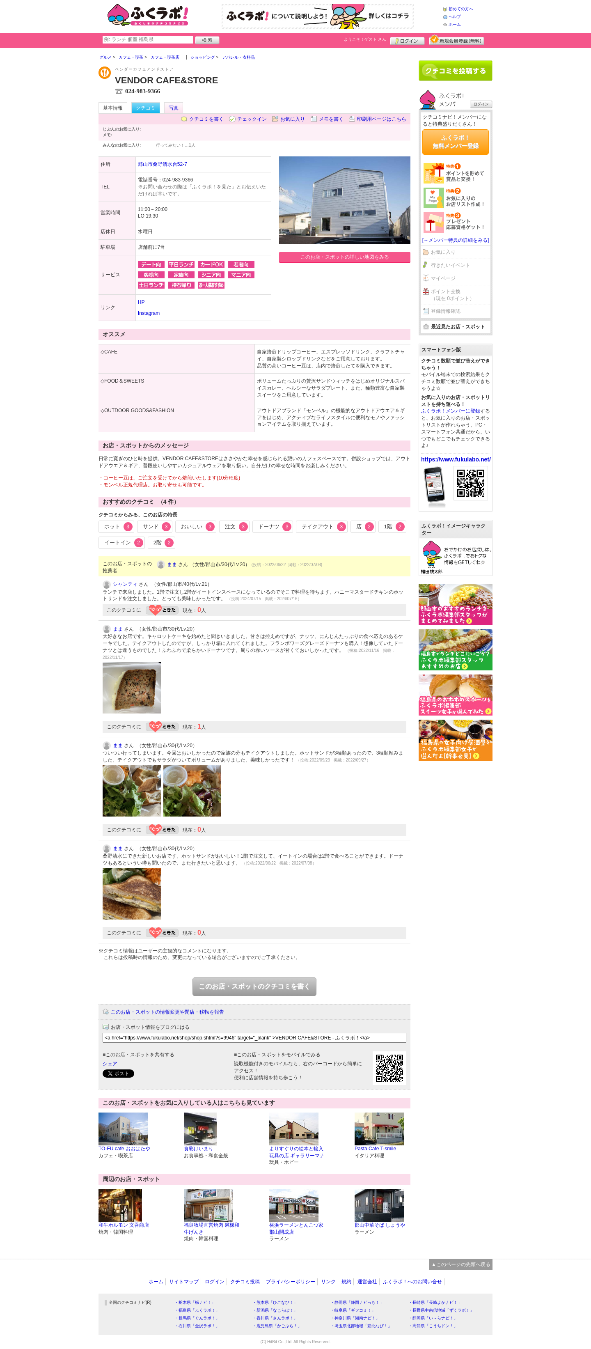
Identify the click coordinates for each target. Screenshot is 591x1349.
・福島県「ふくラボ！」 (197, 1310)
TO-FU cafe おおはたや (124, 1149)
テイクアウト (324, 526)
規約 (346, 1282)
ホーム (455, 24)
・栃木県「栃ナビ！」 (194, 1302)
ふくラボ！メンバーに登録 (450, 411)
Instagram (149, 313)
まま (172, 564)
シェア (110, 1064)
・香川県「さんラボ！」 (275, 1318)
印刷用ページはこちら (381, 119)
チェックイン (252, 119)
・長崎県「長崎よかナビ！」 (435, 1302)
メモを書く (331, 119)
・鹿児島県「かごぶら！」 (277, 1326)
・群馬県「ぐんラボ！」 (197, 1318)
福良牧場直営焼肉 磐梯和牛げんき (211, 1228)
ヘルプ (455, 16)
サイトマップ (184, 1282)
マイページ (443, 278)
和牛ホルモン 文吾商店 (123, 1225)
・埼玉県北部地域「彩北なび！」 (361, 1326)
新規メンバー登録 (456, 39)
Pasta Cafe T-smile (375, 1149)
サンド (157, 526)
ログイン (407, 39)
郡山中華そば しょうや (380, 1225)
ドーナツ (275, 526)
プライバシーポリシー (290, 1282)
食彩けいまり (198, 1149)
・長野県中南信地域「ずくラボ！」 (441, 1310)
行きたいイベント (450, 265)
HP (141, 302)
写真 (174, 108)
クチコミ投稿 (245, 1282)
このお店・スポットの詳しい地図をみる (344, 257)
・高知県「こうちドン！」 (433, 1326)
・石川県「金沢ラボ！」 (197, 1326)
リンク (328, 1282)
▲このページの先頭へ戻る (460, 1264)
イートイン (123, 542)
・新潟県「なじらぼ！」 (275, 1310)
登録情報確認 (445, 311)
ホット (118, 526)
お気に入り (292, 119)
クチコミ (146, 108)
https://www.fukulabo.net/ (456, 459)
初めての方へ (461, 9)
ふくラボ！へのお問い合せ (412, 1282)
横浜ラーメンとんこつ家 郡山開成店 (296, 1228)
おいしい (198, 526)
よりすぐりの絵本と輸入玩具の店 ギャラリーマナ (297, 1152)
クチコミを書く (206, 119)
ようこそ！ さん (365, 39)
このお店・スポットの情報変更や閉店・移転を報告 (167, 1012)
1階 (394, 526)
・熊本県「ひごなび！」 (275, 1302)
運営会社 (367, 1282)
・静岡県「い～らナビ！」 (433, 1318)
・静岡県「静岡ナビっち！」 (357, 1302)
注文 (236, 526)
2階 (163, 542)
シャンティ (125, 584)
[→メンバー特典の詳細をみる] (455, 240)
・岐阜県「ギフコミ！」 (353, 1310)
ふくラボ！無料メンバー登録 (456, 141)
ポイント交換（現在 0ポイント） (452, 295)
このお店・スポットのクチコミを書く (254, 986)
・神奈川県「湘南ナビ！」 (355, 1318)
